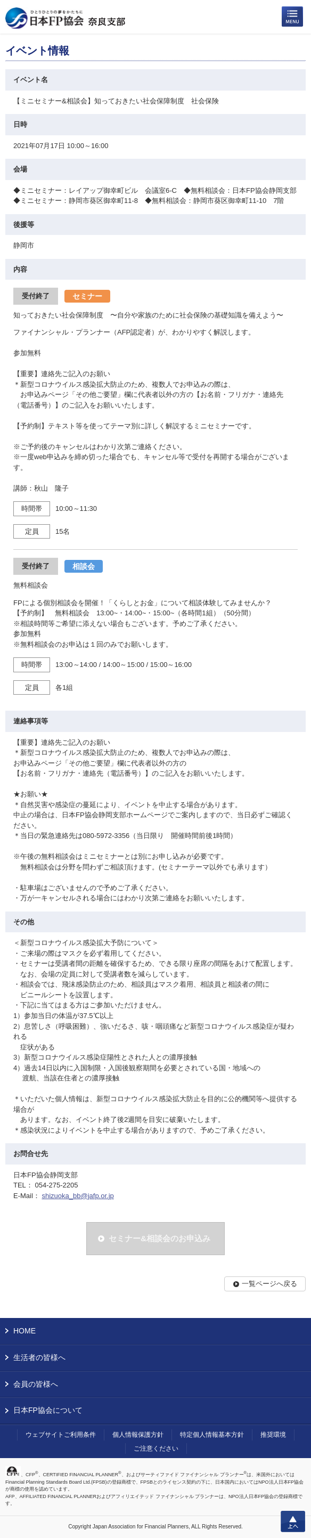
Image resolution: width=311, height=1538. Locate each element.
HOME (24, 1331)
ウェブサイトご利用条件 (61, 1434)
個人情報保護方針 (137, 1434)
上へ (293, 1521)
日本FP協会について (48, 1410)
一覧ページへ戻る (269, 1284)
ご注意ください (156, 1448)
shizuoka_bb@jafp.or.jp (77, 1196)
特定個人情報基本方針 (212, 1434)
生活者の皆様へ (39, 1357)
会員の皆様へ (35, 1384)
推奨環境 (273, 1434)
